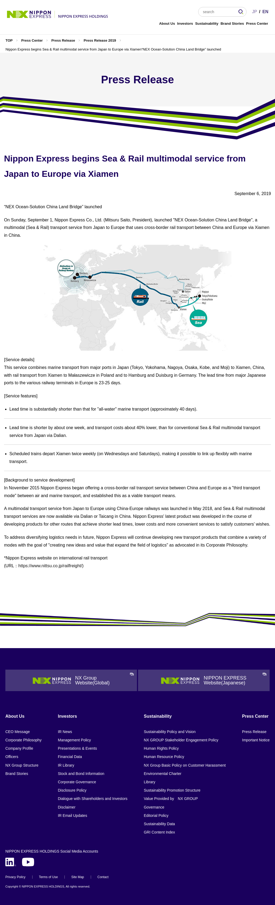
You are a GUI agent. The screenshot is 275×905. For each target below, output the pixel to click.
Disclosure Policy (72, 790)
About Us (167, 23)
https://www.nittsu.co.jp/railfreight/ (50, 565)
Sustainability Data (159, 824)
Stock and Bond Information (81, 773)
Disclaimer (66, 807)
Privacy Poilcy (15, 877)
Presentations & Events (77, 748)
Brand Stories (232, 23)
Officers (11, 757)
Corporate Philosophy (23, 740)
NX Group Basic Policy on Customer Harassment (185, 765)
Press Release (63, 40)
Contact (102, 877)
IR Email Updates (72, 815)
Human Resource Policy (164, 757)
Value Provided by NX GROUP (171, 798)
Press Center (257, 23)
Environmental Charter (162, 773)
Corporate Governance (77, 782)
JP (254, 11)
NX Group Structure (21, 765)
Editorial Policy (156, 815)
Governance (154, 807)
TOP (9, 40)
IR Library (66, 765)
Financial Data (70, 757)
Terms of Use (48, 877)
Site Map (77, 877)
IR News (65, 732)
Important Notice (256, 740)
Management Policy (74, 740)
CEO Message (17, 732)
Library (149, 782)
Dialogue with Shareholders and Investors (92, 798)
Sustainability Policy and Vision (170, 732)
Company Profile (19, 748)
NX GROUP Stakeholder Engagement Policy (181, 740)
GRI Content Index (159, 832)
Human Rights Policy (161, 748)
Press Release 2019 (100, 40)
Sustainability (206, 23)
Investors (185, 23)
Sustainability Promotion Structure (172, 790)
